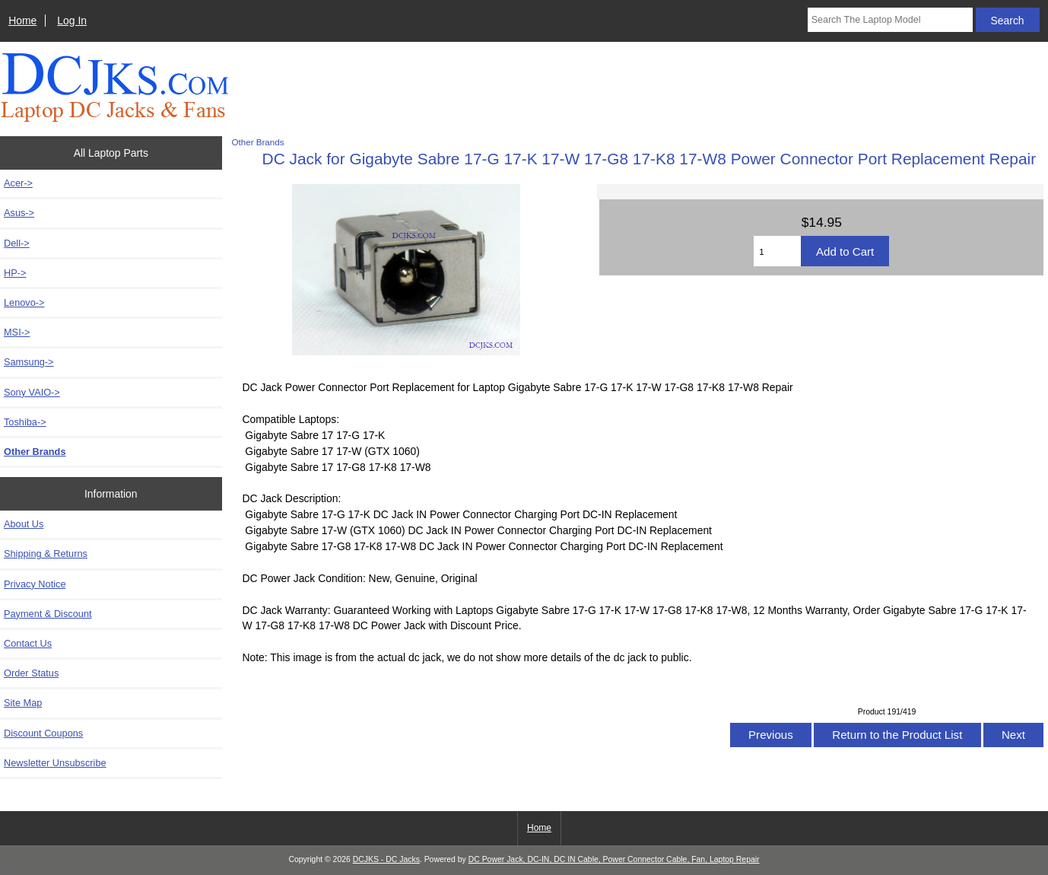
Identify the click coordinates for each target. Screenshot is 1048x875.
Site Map (23, 702)
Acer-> (18, 183)
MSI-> (17, 332)
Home (22, 20)
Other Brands (258, 142)
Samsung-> (29, 362)
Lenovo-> (24, 302)
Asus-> (19, 212)
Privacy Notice (34, 584)
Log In (72, 20)
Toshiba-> (25, 422)
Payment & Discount (48, 613)
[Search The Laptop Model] (890, 20)
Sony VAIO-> (32, 392)
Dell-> (17, 243)
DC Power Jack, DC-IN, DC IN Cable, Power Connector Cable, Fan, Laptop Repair (614, 859)
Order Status (31, 673)
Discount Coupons (43, 733)
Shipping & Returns (45, 553)
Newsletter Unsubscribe (55, 762)
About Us (23, 524)
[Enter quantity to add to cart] (777, 251)
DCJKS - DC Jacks (386, 859)
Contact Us (28, 643)
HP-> (15, 272)
